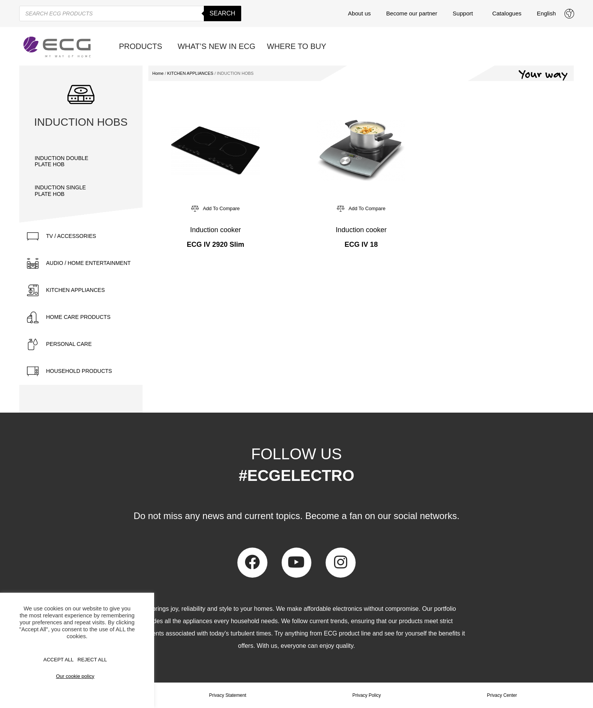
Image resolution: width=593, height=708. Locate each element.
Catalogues (506, 13)
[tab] (81, 236)
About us (359, 13)
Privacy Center (502, 695)
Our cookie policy (75, 676)
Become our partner (411, 13)
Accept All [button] (59, 659)
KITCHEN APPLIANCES (75, 290)
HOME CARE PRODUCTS (78, 317)
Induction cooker (215, 230)
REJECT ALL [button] (92, 659)
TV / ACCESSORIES (71, 236)
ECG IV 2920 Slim (215, 244)
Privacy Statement (227, 695)
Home (157, 73)
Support (465, 13)
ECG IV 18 (361, 244)
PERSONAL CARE (69, 344)
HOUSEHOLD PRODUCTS (79, 371)
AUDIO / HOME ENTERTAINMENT (88, 263)
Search (222, 13)
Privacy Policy (366, 695)
